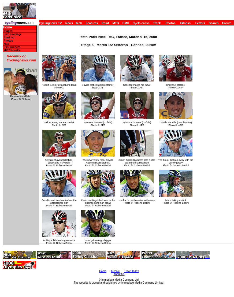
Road (105, 23)
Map (6, 43)
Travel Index (131, 271)
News (69, 23)
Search (214, 23)
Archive (115, 271)
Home (7, 27)
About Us (118, 274)
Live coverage (13, 34)
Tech (78, 23)
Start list (9, 37)
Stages (8, 30)
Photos (170, 23)
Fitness (185, 23)
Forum (226, 23)
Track (157, 23)
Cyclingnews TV (50, 23)
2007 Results (12, 50)
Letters (200, 23)
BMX (125, 23)
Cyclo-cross (141, 23)
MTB (116, 23)
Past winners (12, 47)
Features (92, 23)
